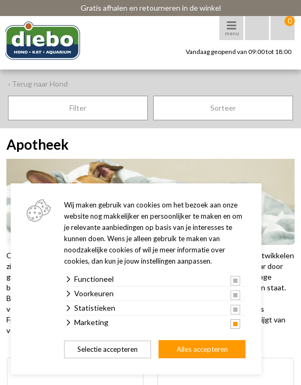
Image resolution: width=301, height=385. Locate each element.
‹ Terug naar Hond (38, 83)
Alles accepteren (202, 349)
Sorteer (223, 107)
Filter (77, 107)
